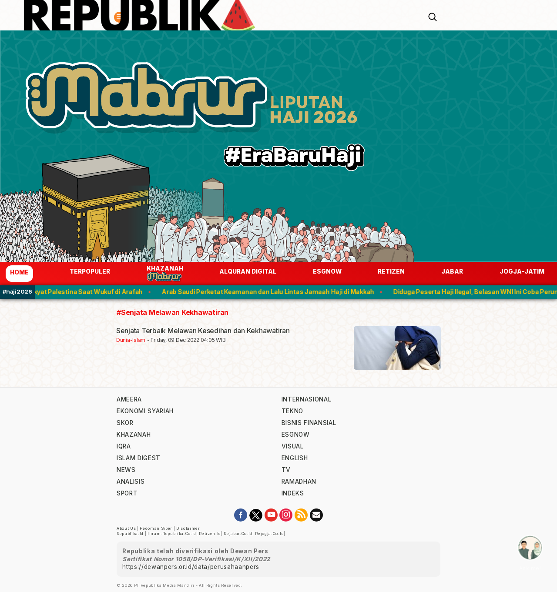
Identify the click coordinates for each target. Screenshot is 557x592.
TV (286, 469)
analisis (130, 481)
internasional (307, 399)
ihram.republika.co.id (172, 534)
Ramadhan (299, 481)
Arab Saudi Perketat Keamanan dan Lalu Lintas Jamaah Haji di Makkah (272, 291)
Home (19, 272)
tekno (292, 411)
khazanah (134, 434)
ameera (129, 399)
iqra (124, 446)
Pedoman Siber (156, 528)
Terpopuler (90, 271)
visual (293, 446)
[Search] (432, 16)
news (126, 469)
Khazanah (165, 273)
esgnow (327, 271)
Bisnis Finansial (309, 422)
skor (125, 422)
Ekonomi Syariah (145, 411)
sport (127, 493)
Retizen (391, 271)
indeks (293, 493)
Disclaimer (188, 528)
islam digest (139, 458)
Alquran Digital (247, 271)
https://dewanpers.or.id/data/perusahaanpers (190, 566)
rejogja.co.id (269, 534)
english (295, 458)
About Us (126, 528)
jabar (452, 271)
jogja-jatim (522, 271)
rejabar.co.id (238, 534)
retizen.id (210, 534)
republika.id (130, 534)
